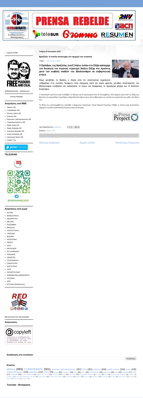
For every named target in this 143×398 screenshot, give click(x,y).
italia (63, 374)
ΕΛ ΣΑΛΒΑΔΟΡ (13, 251)
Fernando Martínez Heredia (25, 376)
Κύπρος (86, 376)
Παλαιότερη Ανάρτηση (127, 142)
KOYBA (10, 213)
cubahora (95, 376)
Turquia (98, 374)
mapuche (14, 374)
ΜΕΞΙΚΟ (10, 222)
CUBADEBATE (33, 369)
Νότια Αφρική (122, 376)
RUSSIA (55, 374)
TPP (53, 131)
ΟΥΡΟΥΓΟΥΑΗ (13, 231)
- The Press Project (53, 61)
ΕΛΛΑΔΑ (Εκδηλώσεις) (16, 284)
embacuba (69, 376)
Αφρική (78, 376)
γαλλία (113, 376)
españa (125, 372)
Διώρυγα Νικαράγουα (118, 374)
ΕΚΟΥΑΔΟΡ (11, 248)
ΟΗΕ (134, 372)
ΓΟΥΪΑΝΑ (10, 278)
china (46, 372)
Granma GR (11, 116)
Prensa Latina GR (14, 113)
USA (84, 369)
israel (56, 372)
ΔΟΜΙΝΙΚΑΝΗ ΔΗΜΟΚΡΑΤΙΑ (18, 275)
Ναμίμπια (25, 378)
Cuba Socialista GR (14, 134)
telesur (11, 369)
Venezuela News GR (15, 137)
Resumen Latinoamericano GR (19, 119)
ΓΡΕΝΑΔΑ (11, 234)
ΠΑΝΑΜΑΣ (11, 254)
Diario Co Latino (42, 374)
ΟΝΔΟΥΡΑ (11, 257)
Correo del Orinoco (56, 376)
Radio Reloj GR (13, 125)
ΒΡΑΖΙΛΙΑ (11, 228)
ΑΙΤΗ (9, 269)
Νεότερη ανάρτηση (49, 142)
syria (106, 374)
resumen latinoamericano (64, 369)
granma (97, 369)
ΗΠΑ (9, 281)
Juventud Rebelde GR (15, 131)
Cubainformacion (15, 372)
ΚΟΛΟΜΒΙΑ (11, 225)
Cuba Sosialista (27, 374)
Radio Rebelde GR (14, 128)
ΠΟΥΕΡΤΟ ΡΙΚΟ (13, 272)
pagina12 (106, 372)
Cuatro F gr (11, 140)
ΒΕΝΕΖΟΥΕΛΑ (13, 216)
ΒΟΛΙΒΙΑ (10, 236)
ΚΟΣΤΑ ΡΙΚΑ (12, 266)
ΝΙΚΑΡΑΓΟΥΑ (12, 219)
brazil (48, 131)
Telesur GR (11, 107)
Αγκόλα (9, 378)
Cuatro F (66, 372)
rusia (128, 369)
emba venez (113, 369)
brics (83, 372)
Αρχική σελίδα (87, 142)
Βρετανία (16, 378)
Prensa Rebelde (16, 97)
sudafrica (10, 376)
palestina (33, 372)
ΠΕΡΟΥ (10, 242)
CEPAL (131, 374)
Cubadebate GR (13, 110)
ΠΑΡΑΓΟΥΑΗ (12, 263)
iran (75, 372)
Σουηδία (131, 376)
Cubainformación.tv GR (16, 122)
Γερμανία (105, 376)
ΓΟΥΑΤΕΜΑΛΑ (12, 260)
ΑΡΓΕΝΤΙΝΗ (12, 239)
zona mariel (42, 376)
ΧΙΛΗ (9, 246)
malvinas (72, 374)
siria (116, 372)
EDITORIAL (94, 372)
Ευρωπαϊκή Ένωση (86, 374)
